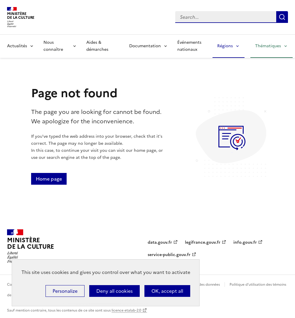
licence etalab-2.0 (126, 310)
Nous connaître (53, 46)
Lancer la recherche (282, 17)
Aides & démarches (97, 46)
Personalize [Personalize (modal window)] (65, 291)
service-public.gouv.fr (169, 255)
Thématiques (268, 46)
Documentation (145, 46)
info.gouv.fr (245, 242)
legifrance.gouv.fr (202, 242)
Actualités (17, 46)
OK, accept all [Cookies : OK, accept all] (167, 291)
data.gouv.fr (160, 242)
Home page (49, 178)
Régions (225, 46)
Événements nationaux (189, 46)
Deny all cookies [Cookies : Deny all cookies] (114, 291)
